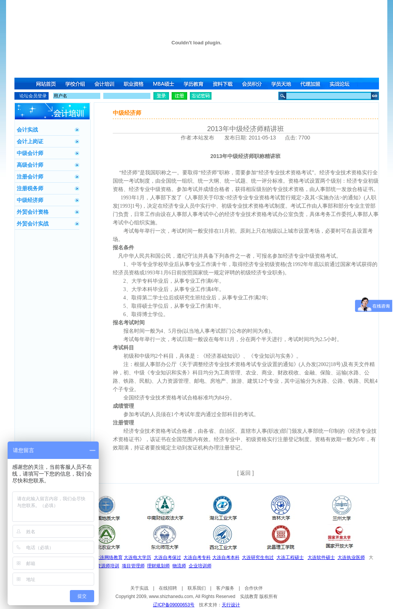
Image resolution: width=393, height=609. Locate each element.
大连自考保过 (167, 557)
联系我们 (197, 588)
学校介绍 (75, 83)
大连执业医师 (351, 557)
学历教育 (194, 83)
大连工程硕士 (290, 557)
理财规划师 (158, 565)
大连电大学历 (137, 557)
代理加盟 (312, 83)
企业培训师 (200, 565)
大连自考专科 (197, 557)
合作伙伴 (254, 588)
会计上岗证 (30, 141)
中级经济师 (30, 200)
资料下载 (223, 83)
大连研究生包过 (258, 557)
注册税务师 (30, 188)
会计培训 (105, 83)
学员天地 (283, 83)
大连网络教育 (109, 557)
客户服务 (225, 588)
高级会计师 (30, 165)
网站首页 (46, 83)
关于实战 (139, 588)
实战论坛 (342, 83)
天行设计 (231, 604)
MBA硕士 (164, 83)
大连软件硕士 (321, 557)
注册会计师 (30, 177)
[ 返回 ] (245, 473)
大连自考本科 (226, 557)
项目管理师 (133, 565)
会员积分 (253, 83)
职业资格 (135, 83)
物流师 (179, 565)
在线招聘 (168, 588)
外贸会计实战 (33, 224)
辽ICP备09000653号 (173, 604)
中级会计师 (30, 153)
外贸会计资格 (33, 212)
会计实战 (27, 130)
